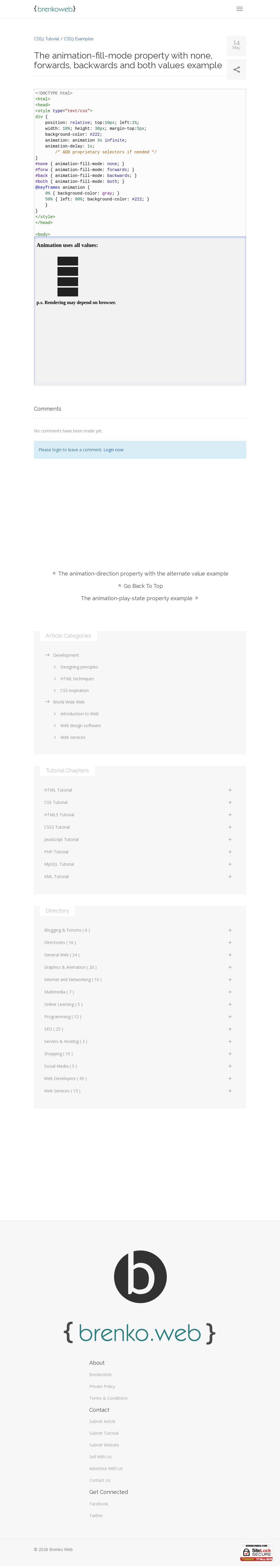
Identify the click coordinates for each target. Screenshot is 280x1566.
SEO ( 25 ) (138, 1029)
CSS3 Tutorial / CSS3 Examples (64, 39)
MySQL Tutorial (138, 864)
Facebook (98, 1504)
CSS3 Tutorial (138, 827)
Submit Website (104, 1445)
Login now (113, 449)
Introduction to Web (75, 713)
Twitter (96, 1515)
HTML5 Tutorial (138, 814)
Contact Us (100, 1480)
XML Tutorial (138, 876)
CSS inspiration (70, 690)
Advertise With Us (106, 1468)
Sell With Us (100, 1456)
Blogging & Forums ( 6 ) (138, 930)
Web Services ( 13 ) (138, 1091)
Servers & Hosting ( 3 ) (138, 1041)
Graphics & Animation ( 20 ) (138, 967)
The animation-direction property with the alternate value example (140, 573)
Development (61, 655)
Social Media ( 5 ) (138, 1066)
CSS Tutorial (138, 802)
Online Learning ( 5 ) (138, 1004)
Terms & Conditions (108, 1398)
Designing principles (75, 667)
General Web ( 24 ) (138, 955)
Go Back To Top (140, 586)
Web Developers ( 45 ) (138, 1078)
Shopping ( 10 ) (138, 1053)
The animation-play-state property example (140, 598)
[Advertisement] (140, 506)
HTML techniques (73, 678)
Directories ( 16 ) (138, 942)
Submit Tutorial (103, 1433)
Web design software (76, 725)
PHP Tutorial (138, 852)
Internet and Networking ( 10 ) (138, 979)
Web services (68, 737)
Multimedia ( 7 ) (138, 992)
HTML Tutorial (138, 790)
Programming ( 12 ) (138, 1016)
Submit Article (102, 1421)
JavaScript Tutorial (138, 839)
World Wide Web (64, 702)
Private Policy (102, 1386)
